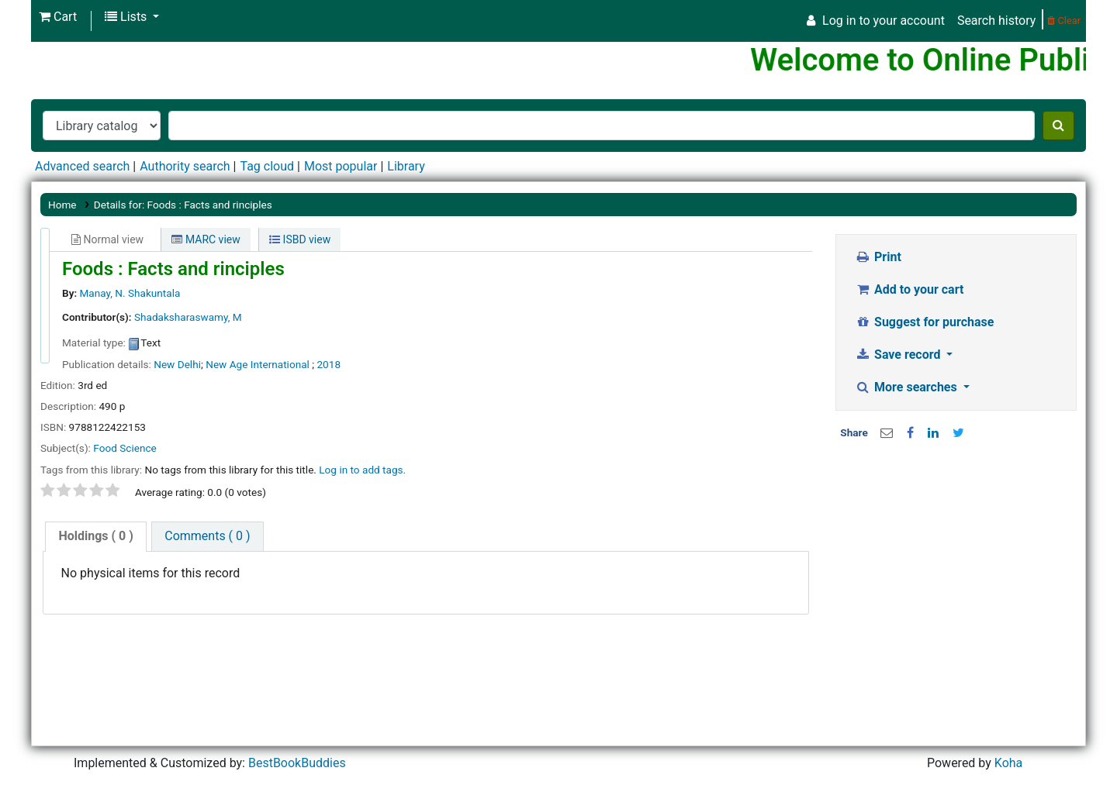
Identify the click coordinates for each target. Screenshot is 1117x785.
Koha (1008, 763)
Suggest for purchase (925, 322)
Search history (996, 20)
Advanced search (82, 166)
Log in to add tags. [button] (362, 469)
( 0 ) (95, 535)
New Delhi (177, 364)
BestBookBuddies (297, 763)
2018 (328, 364)
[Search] (1058, 125)
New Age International (259, 364)
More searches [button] (908, 387)
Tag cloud (267, 166)
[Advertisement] (956, 565)
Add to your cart (910, 289)
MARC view (205, 239)
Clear (1064, 20)
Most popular (340, 166)
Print (878, 257)
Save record (900, 354)
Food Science (124, 448)
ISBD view (299, 239)
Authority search (185, 166)
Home (62, 204)
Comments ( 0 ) (207, 535)
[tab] (95, 537)
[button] (58, 17)
